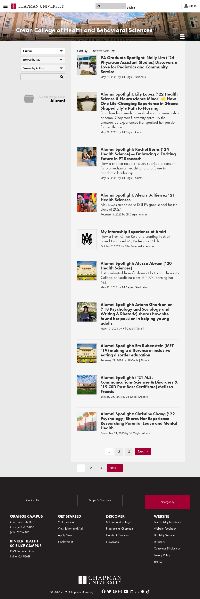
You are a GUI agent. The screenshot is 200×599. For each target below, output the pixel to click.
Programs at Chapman (119, 528)
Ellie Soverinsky (134, 246)
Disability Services (164, 535)
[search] (149, 7)
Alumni (139, 132)
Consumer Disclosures (167, 548)
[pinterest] (115, 591)
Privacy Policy (162, 555)
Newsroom (113, 542)
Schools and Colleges (119, 522)
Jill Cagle (127, 77)
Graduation (141, 287)
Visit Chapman (66, 522)
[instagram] (120, 591)
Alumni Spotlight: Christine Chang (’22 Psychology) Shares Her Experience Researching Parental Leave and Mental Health (139, 421)
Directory (159, 542)
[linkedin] (131, 591)
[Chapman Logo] (100, 580)
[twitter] (109, 591)
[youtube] (126, 591)
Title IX (158, 562)
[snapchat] (137, 591)
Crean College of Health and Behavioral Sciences (84, 30)
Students (140, 77)
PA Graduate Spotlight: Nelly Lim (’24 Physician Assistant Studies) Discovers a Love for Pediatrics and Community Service (139, 64)
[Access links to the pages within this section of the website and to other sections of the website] (6, 6)
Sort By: (82, 51)
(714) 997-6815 (19, 532)
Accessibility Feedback (167, 522)
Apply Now (65, 535)
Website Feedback (165, 528)
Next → (143, 451)
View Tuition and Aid (70, 528)
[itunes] (142, 591)
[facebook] (103, 591)
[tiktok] (148, 591)
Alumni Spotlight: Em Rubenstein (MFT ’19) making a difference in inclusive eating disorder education (137, 350)
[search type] (111, 6)
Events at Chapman (117, 535)
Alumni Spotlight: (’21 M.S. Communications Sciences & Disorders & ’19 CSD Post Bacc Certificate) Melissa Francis (139, 384)
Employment (65, 542)
